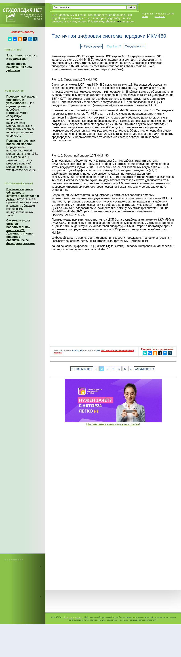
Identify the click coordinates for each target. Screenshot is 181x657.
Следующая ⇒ (134, 46)
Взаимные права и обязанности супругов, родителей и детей (22, 194)
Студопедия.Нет (73, 617)
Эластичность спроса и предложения (21, 57)
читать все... (129, 21)
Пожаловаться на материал (164, 15)
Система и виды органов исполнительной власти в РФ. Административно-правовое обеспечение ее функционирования (20, 232)
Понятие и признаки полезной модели (20, 142)
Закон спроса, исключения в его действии (19, 67)
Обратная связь (147, 15)
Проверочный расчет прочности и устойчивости (21, 100)
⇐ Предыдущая (91, 46)
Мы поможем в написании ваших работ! (113, 424)
